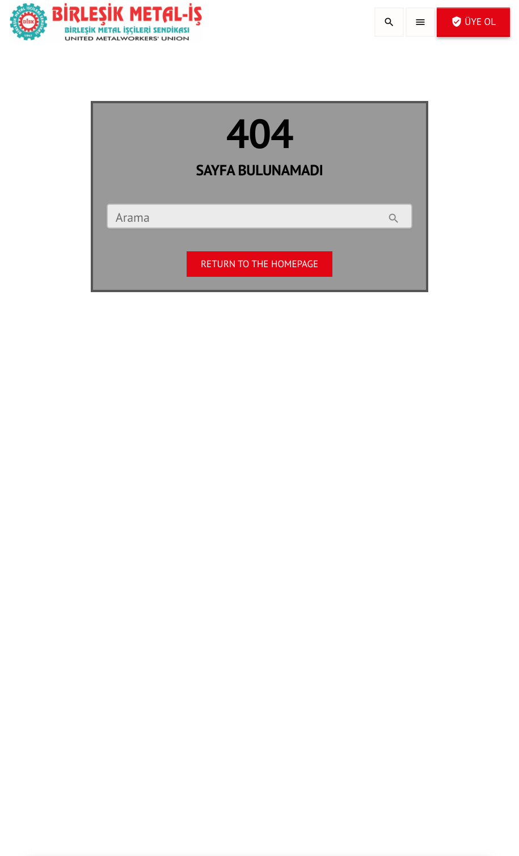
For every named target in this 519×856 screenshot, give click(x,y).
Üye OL (473, 21)
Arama (133, 218)
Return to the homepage (259, 264)
